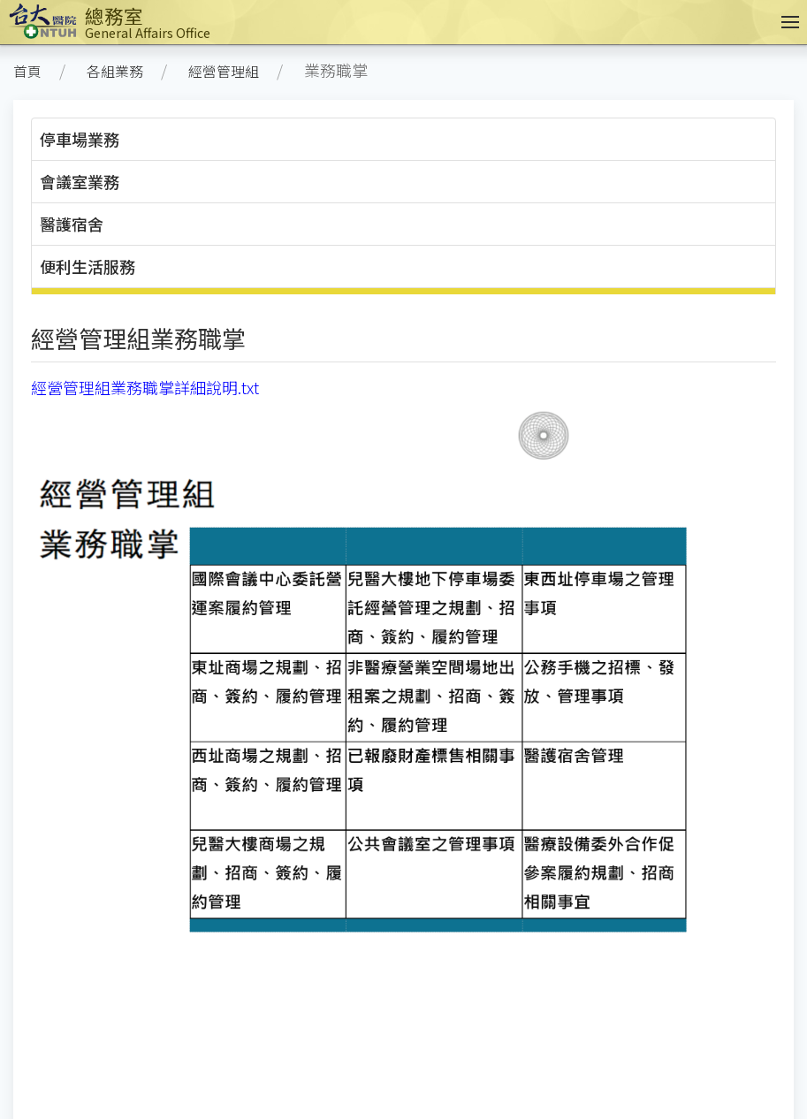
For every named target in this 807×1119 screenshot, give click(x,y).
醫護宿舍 (71, 223)
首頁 (27, 71)
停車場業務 (79, 138)
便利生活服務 (87, 266)
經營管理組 (223, 71)
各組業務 (115, 71)
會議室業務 (79, 181)
